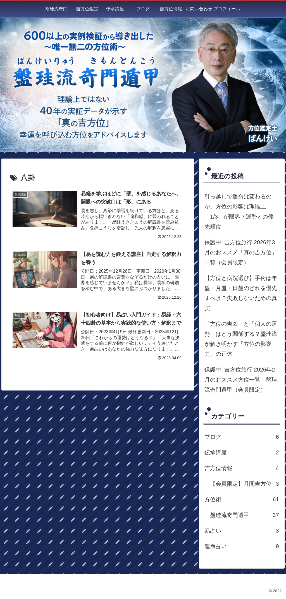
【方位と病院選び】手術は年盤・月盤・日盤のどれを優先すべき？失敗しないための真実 (240, 293)
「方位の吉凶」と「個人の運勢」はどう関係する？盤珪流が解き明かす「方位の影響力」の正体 (240, 339)
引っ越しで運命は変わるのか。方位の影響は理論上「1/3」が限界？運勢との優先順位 (239, 211)
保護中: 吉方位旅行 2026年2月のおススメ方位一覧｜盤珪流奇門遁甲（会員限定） (240, 379)
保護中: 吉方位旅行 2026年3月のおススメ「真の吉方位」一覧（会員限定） (240, 252)
